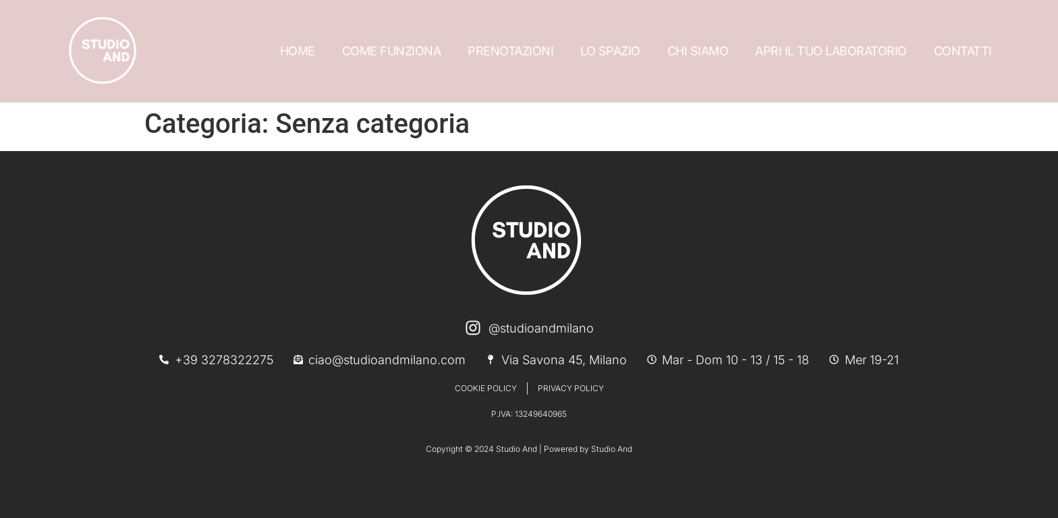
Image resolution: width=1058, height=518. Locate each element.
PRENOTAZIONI (510, 51)
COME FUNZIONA (391, 51)
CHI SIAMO (698, 51)
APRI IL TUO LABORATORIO (831, 51)
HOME (297, 51)
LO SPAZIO (610, 51)
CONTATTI (963, 51)
